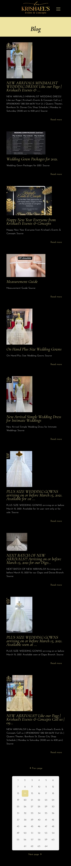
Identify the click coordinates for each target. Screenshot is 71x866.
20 (25, 800)
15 (32, 793)
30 (53, 806)
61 (25, 846)
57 (32, 839)
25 (18, 806)
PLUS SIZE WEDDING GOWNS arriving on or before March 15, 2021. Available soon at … (34, 641)
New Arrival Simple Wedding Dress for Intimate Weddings (33, 418)
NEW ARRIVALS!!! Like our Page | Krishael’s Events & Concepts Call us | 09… (35, 719)
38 (25, 820)
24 (53, 800)
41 (46, 820)
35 (46, 813)
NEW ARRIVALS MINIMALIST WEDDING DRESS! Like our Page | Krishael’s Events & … (34, 86)
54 (53, 833)
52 (39, 833)
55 (18, 839)
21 (32, 800)
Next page (35, 854)
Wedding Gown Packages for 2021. (32, 159)
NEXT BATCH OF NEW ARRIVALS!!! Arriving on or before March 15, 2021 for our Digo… (33, 559)
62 (32, 846)
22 (39, 800)
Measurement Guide (22, 281)
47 (46, 826)
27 (32, 806)
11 (46, 787)
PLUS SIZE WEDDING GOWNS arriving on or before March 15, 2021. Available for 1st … (34, 495)
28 (39, 806)
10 (39, 787)
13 (18, 793)
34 (39, 813)
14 (25, 793)
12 (53, 787)
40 (39, 820)
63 (39, 846)
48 (53, 826)
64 (46, 846)
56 (25, 839)
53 (46, 833)
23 (46, 800)
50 (25, 833)
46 (39, 826)
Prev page (35, 768)
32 (25, 813)
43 (18, 826)
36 (53, 813)
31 (18, 813)
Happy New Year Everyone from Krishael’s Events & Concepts (31, 221)
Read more (56, 119)
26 (25, 806)
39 (32, 820)
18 (53, 793)
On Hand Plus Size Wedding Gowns (34, 349)
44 (25, 826)
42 (53, 820)
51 (32, 833)
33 (32, 813)
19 (18, 800)
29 (46, 806)
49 (18, 833)
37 (18, 820)
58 (39, 839)
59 (46, 839)
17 (46, 793)
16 (39, 793)
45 (32, 826)
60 (53, 839)
